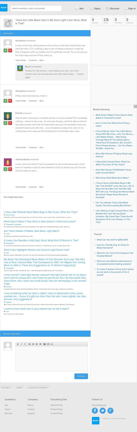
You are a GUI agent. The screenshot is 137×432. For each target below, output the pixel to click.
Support (31, 413)
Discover (112, 8)
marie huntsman (22, 159)
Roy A (27, 66)
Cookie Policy (57, 413)
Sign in (130, 8)
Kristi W (18, 113)
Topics (95, 8)
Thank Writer (20, 60)
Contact (31, 409)
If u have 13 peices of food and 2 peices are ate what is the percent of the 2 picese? (115, 272)
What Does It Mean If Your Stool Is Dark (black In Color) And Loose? (40, 221)
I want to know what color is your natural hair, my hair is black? (36, 308)
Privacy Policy (57, 409)
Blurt (41, 60)
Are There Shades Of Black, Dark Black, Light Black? (32, 231)
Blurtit (4, 8)
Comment (33, 60)
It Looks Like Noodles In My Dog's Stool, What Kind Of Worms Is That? (41, 240)
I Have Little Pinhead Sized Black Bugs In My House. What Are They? (40, 212)
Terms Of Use (57, 405)
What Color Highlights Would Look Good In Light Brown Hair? (36, 250)
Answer (81, 376)
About (30, 405)
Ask (79, 8)
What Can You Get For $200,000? (112, 240)
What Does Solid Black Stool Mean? (112, 178)
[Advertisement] (47, 138)
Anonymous (20, 40)
